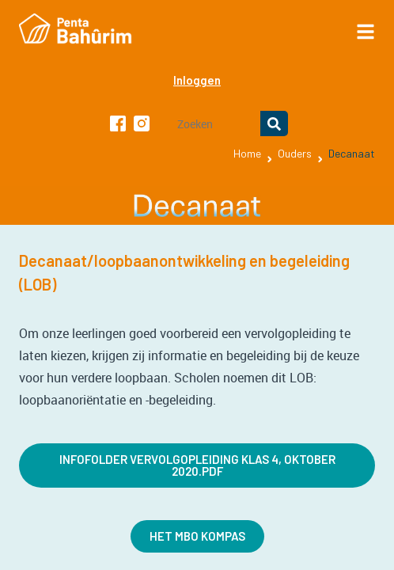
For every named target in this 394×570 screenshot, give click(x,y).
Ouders (295, 153)
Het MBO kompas (197, 536)
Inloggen (197, 80)
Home (247, 153)
